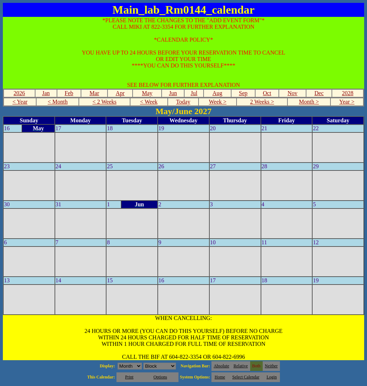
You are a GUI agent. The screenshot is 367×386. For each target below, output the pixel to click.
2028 (347, 93)
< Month (58, 102)
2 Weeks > (262, 102)
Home (220, 377)
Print (129, 377)
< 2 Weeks (104, 102)
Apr (120, 93)
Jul (194, 93)
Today (183, 102)
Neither (271, 365)
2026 (19, 93)
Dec (319, 93)
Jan (45, 93)
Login (272, 377)
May (147, 93)
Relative (241, 365)
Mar (94, 93)
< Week (149, 102)
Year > (346, 102)
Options (160, 377)
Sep (243, 93)
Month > (309, 102)
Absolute (221, 365)
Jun (173, 93)
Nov (292, 93)
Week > (218, 102)
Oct (267, 93)
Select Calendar (245, 377)
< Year (20, 102)
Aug (218, 93)
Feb (69, 93)
